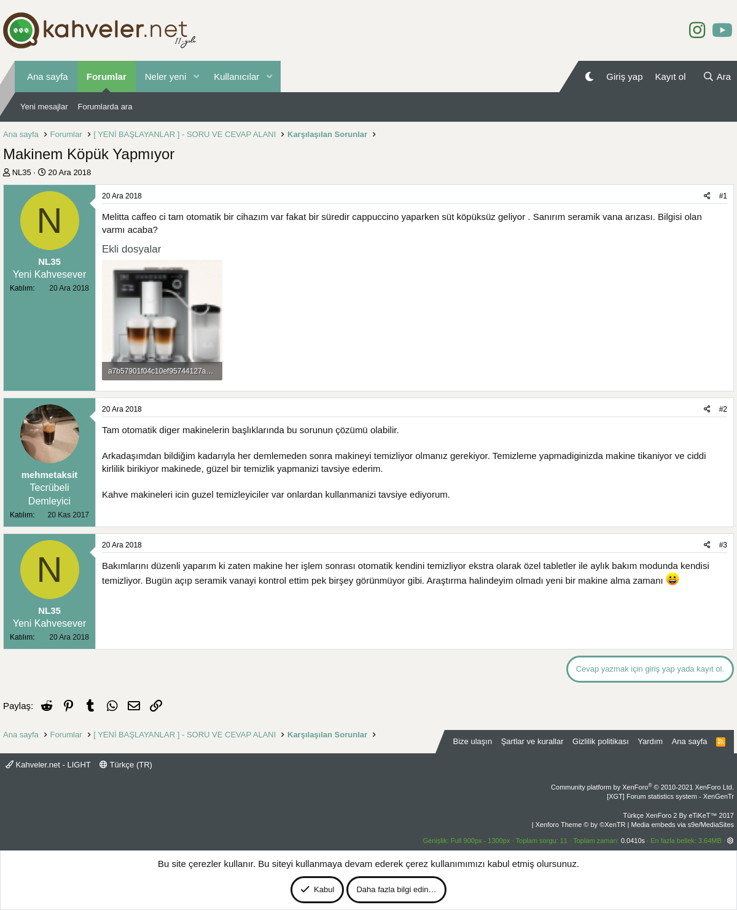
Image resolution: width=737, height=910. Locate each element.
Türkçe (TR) (125, 764)
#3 (723, 545)
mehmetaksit (49, 474)
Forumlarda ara (105, 106)
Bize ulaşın (473, 741)
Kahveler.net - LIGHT (48, 764)
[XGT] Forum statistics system (670, 796)
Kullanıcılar (236, 76)
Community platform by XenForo (642, 787)
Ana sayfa (47, 76)
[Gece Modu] (589, 76)
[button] (196, 76)
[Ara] (716, 76)
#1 (723, 196)
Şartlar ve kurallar (532, 741)
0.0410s (633, 840)
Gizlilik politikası (600, 741)
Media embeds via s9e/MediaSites (682, 824)
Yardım (650, 741)
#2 (723, 409)
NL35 (21, 172)
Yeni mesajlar (44, 106)
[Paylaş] (707, 196)
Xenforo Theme (581, 824)
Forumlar (107, 76)
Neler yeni (166, 76)
